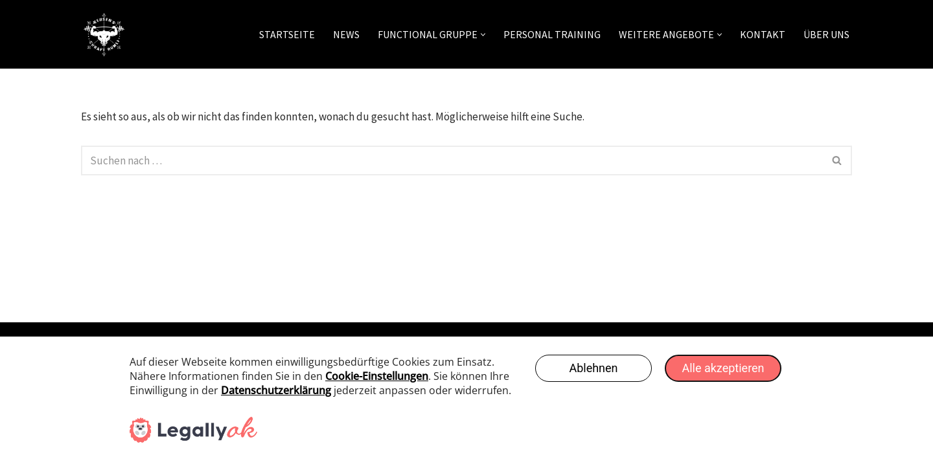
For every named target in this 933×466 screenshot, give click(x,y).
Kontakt (762, 34)
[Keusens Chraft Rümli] (103, 34)
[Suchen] (452, 160)
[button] (483, 34)
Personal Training (552, 34)
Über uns (826, 34)
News (346, 34)
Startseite (287, 34)
